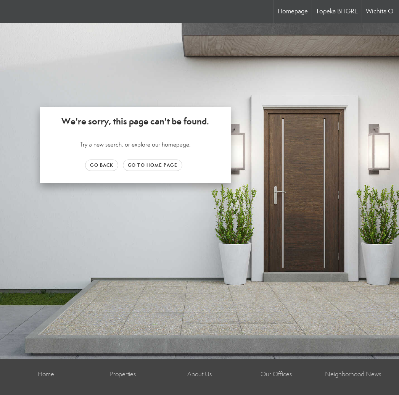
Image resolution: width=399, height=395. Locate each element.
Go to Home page (152, 165)
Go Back (101, 165)
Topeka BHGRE (337, 11)
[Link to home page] (10, 11)
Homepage (293, 11)
